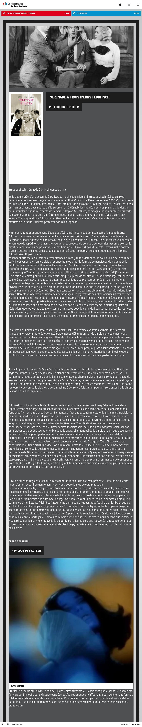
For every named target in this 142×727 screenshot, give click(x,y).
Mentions (136, 724)
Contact (125, 724)
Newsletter (17, 724)
